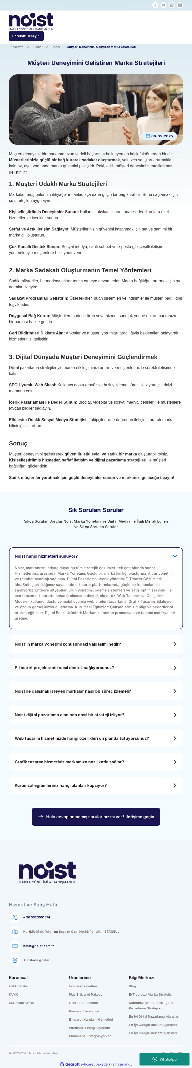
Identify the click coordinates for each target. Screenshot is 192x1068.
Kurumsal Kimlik (21, 1003)
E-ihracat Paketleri (83, 1003)
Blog (132, 986)
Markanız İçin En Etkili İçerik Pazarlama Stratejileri (151, 1005)
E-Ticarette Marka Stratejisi (150, 994)
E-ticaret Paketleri (83, 986)
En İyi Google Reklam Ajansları (153, 1025)
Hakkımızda (18, 986)
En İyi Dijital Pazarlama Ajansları (154, 1016)
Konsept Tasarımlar (84, 1011)
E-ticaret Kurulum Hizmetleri (91, 1019)
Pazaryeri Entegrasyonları (89, 1028)
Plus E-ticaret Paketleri (86, 994)
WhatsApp (164, 1059)
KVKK (13, 994)
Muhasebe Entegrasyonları (90, 1036)
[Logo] (31, 22)
